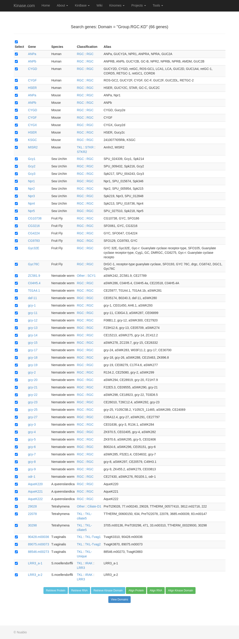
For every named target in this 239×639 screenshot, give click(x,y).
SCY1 (91, 275)
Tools (158, 5)
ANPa (32, 54)
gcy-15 (32, 342)
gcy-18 (32, 357)
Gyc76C (33, 264)
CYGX (32, 125)
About (62, 5)
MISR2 (33, 147)
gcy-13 (32, 328)
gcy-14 (32, 335)
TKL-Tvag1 (93, 537)
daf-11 (32, 298)
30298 (32, 525)
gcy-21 (32, 387)
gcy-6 (32, 447)
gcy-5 (32, 439)
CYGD (32, 69)
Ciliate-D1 (94, 506)
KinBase (82, 5)
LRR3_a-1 (35, 563)
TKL (79, 147)
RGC (80, 54)
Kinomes (117, 5)
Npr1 (31, 181)
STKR (89, 147)
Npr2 (31, 188)
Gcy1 (31, 159)
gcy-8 (32, 462)
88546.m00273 (38, 552)
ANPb (32, 61)
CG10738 (34, 218)
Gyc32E (33, 248)
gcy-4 (32, 432)
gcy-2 (32, 372)
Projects (138, 5)
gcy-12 (32, 320)
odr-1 (31, 476)
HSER (32, 88)
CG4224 (34, 233)
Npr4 (31, 203)
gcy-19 (32, 365)
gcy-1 (32, 305)
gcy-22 (32, 395)
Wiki (99, 5)
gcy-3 (32, 424)
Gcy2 (31, 166)
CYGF (32, 80)
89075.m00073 (38, 544)
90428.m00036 (38, 537)
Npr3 (31, 196)
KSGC (32, 140)
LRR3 (81, 568)
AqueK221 (35, 491)
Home (46, 5)
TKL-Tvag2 (93, 544)
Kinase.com (24, 5)
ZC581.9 (34, 275)
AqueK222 (35, 499)
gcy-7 (32, 454)
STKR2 (82, 152)
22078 (32, 514)
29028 (32, 506)
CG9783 (34, 240)
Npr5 (31, 211)
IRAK (89, 563)
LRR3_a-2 (35, 575)
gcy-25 (32, 409)
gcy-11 (32, 313)
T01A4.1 (34, 290)
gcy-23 (32, 402)
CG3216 (34, 226)
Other (81, 275)
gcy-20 (32, 380)
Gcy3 (31, 173)
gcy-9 (32, 469)
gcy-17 (32, 350)
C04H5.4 (34, 283)
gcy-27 (32, 417)
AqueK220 (35, 484)
